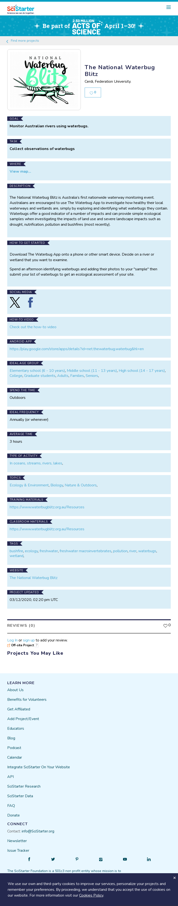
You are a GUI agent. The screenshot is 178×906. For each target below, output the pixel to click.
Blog (11, 738)
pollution (120, 551)
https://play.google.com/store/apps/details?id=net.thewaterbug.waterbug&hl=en (77, 349)
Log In (12, 640)
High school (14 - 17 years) (142, 370)
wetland (16, 556)
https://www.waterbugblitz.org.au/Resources (47, 507)
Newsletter (17, 841)
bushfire (16, 551)
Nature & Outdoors (81, 485)
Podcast (14, 747)
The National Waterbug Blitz (33, 577)
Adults (62, 375)
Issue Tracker (18, 850)
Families (77, 375)
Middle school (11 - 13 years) (92, 370)
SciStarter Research (24, 786)
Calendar (14, 757)
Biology (56, 485)
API (10, 776)
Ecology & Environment (29, 485)
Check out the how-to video (33, 327)
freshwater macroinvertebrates (85, 551)
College (16, 375)
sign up (29, 640)
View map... (20, 171)
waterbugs (147, 551)
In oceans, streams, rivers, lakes (36, 463)
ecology (31, 551)
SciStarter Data (20, 796)
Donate (13, 815)
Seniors (92, 375)
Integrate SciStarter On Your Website (38, 767)
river (133, 551)
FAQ (11, 805)
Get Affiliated (18, 709)
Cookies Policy (91, 895)
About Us (15, 690)
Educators (15, 728)
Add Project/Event (23, 719)
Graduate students (39, 375)
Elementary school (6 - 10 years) (37, 370)
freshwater (49, 551)
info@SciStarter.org (38, 831)
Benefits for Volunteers (27, 699)
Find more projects (22, 40)
